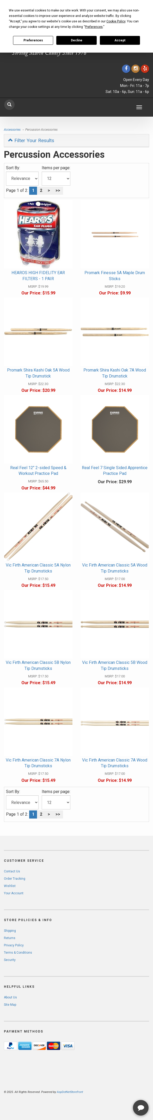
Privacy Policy (14, 945)
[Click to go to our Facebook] (126, 68)
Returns (9, 938)
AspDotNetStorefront (70, 1092)
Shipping (10, 931)
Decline (76, 40)
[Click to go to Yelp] (145, 68)
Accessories (12, 129)
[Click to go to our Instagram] (135, 68)
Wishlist (10, 886)
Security (10, 960)
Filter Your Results (31, 140)
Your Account (13, 893)
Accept (119, 40)
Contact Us (12, 871)
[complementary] (115, 1091)
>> (58, 190)
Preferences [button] (94, 27)
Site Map (10, 1004)
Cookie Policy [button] (115, 21)
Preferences (33, 40)
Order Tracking (14, 878)
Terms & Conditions (18, 952)
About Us (10, 997)
